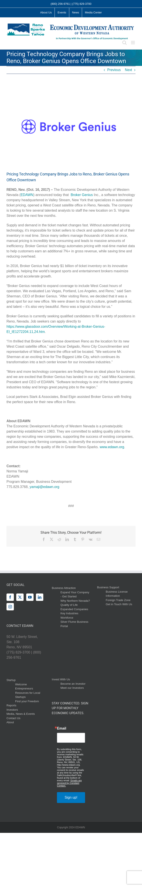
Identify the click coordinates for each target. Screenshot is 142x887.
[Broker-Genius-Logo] (71, 126)
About (10, 722)
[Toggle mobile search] (124, 42)
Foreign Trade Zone (118, 600)
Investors (12, 709)
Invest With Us (61, 679)
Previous (114, 70)
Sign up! (71, 797)
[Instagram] (10, 606)
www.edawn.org (112, 447)
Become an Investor (73, 683)
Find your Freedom (27, 701)
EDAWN (27, 195)
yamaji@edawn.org (44, 487)
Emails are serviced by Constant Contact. (69, 783)
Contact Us (13, 718)
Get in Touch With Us (119, 604)
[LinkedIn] (39, 597)
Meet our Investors (72, 687)
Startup (11, 680)
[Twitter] (20, 597)
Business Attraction (64, 588)
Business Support (108, 587)
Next (128, 70)
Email (61, 728)
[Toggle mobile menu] (133, 42)
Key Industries (69, 613)
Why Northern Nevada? (75, 600)
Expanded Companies (74, 609)
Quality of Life (69, 604)
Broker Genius (82, 195)
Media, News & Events (20, 713)
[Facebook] (10, 597)
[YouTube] (30, 597)
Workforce (66, 617)
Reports (11, 705)
